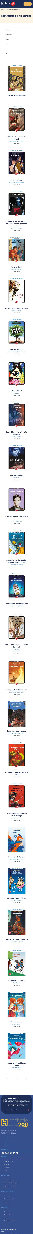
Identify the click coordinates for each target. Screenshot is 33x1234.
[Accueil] (8, 4)
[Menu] (27, 4)
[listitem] (2, 1153)
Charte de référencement (9, 1229)
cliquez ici (23, 1105)
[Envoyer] (28, 1110)
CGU (2, 1232)
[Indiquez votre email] (14, 1110)
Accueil (3, 9)
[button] (8, 30)
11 (16, 1078)
